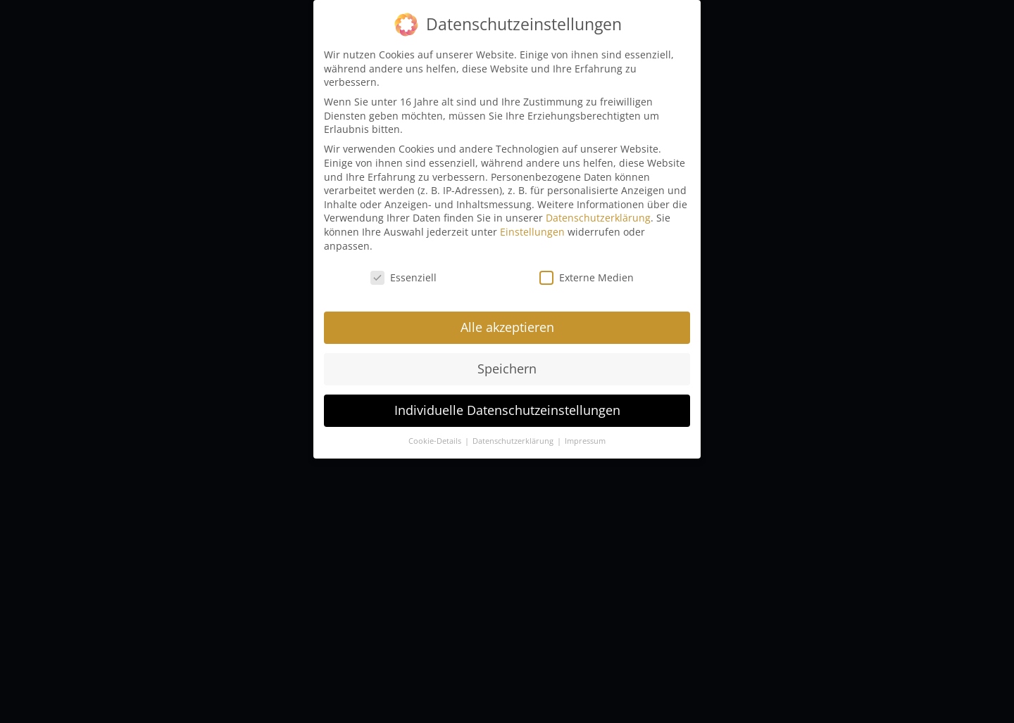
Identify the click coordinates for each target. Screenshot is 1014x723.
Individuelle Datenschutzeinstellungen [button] (507, 403)
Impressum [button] (585, 433)
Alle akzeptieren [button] (507, 320)
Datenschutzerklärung (598, 210)
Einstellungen (532, 224)
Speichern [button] (507, 361)
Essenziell (403, 270)
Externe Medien (586, 270)
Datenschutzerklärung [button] (514, 433)
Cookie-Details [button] (435, 433)
